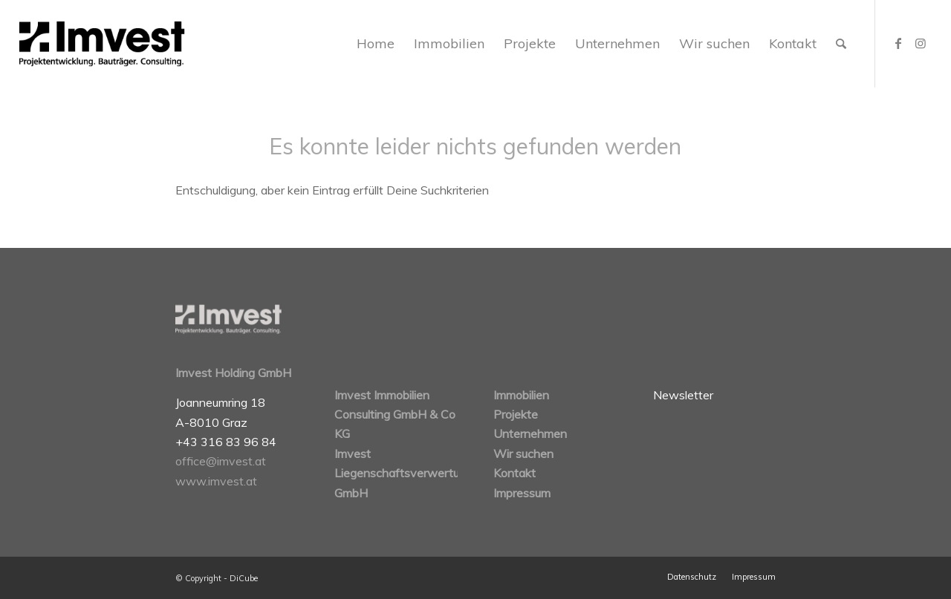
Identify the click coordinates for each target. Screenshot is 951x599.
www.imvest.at (216, 481)
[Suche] (841, 44)
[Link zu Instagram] (920, 43)
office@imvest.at (220, 461)
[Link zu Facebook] (898, 43)
